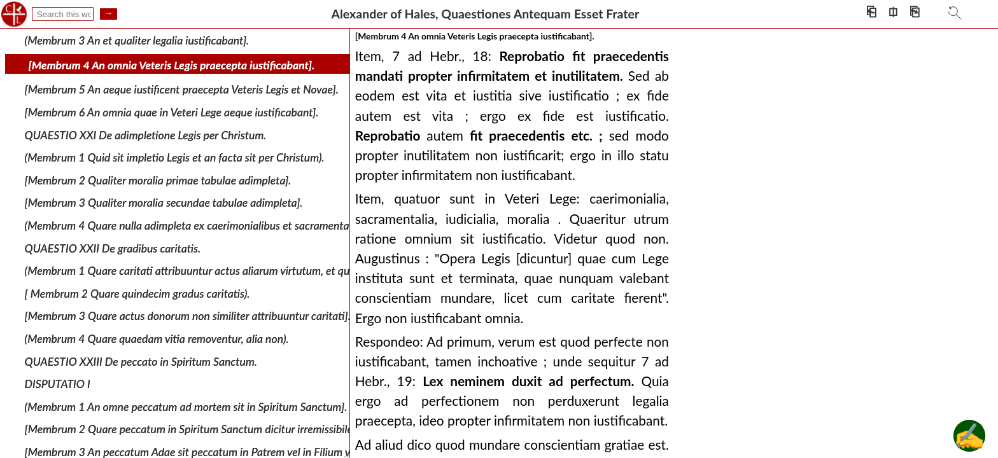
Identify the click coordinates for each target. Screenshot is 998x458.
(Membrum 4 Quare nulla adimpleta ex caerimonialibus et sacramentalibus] (199, 225)
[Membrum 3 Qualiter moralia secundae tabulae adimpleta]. (164, 202)
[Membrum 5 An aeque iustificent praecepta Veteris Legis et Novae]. (182, 89)
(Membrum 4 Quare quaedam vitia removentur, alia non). (157, 338)
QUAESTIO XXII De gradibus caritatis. (113, 247)
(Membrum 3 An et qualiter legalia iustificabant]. (137, 40)
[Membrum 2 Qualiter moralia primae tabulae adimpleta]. (158, 180)
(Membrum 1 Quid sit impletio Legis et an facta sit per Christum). (175, 157)
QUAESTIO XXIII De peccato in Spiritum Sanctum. (141, 361)
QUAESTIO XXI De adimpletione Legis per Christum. (146, 134)
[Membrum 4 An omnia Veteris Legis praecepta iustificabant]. (172, 65)
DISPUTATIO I (57, 384)
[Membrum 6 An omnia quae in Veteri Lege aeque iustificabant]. (172, 112)
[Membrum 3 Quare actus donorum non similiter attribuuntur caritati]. (188, 316)
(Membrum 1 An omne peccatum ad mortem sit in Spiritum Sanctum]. (186, 406)
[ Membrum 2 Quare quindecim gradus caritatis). (137, 293)
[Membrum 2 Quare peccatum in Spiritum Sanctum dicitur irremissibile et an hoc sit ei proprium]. (249, 429)
